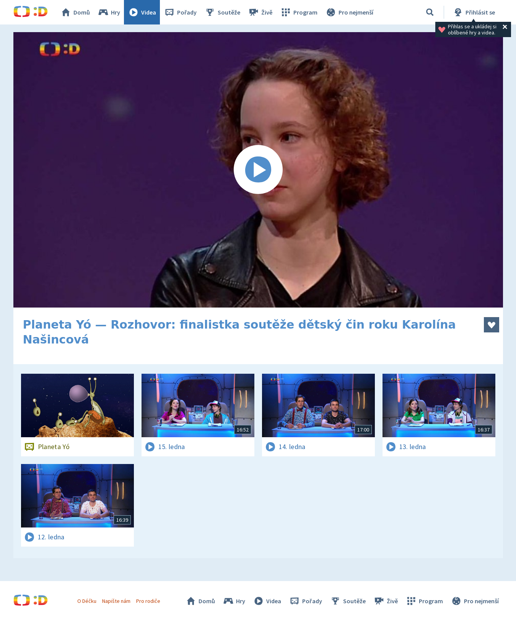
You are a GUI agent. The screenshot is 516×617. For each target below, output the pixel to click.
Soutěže (222, 12)
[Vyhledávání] (430, 12)
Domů (75, 12)
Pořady (180, 12)
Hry (109, 12)
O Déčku (86, 600)
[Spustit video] (258, 170)
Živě (260, 12)
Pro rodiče (148, 600)
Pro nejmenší (349, 12)
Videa (142, 12)
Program (298, 12)
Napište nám (116, 600)
